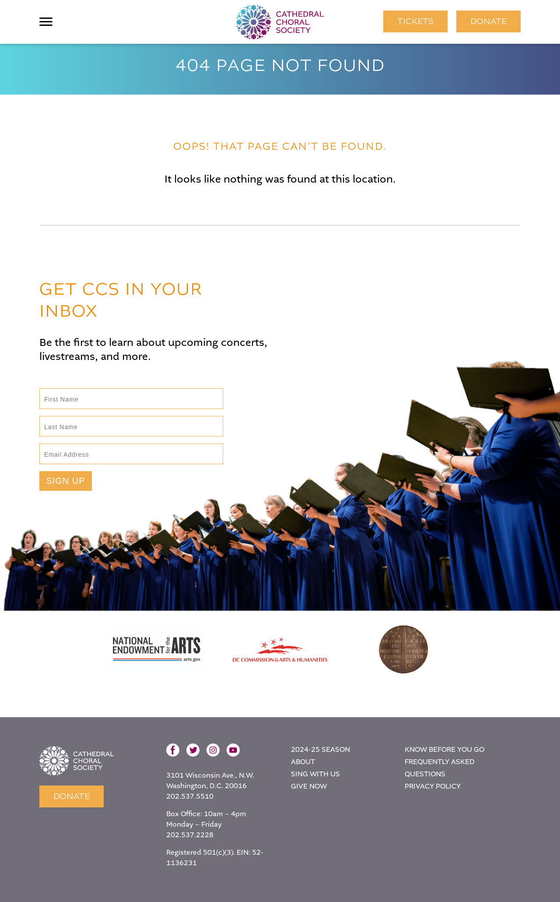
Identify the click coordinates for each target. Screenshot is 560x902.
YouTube (233, 750)
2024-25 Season (320, 750)
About (303, 762)
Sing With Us (315, 774)
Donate (488, 21)
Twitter (193, 750)
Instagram (213, 750)
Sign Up (65, 481)
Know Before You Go (444, 750)
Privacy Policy (433, 787)
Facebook (172, 750)
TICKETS (415, 21)
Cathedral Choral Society (280, 21)
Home (76, 761)
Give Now (309, 787)
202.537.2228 (190, 835)
